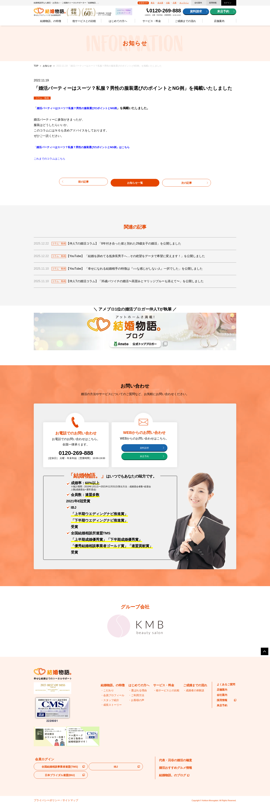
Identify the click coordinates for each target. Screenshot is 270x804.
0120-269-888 (165, 11)
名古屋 (160, 3)
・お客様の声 (136, 700)
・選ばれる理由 (137, 690)
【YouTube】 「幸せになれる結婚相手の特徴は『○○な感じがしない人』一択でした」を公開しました (139, 267)
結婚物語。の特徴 (50, 21)
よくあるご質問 (226, 684)
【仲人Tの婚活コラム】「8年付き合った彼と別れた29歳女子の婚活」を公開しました (128, 242)
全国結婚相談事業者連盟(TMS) (60, 766)
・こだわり (107, 690)
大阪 (168, 3)
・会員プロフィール (112, 695)
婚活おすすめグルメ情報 (175, 768)
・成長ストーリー (111, 705)
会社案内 (198, 3)
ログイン (227, 3)
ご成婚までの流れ (185, 21)
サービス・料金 (151, 21)
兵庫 (174, 3)
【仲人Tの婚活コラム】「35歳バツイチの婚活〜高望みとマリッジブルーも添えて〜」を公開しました (139, 280)
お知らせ (47, 65)
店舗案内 (219, 21)
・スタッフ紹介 (110, 700)
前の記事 (83, 181)
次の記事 (187, 181)
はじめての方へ (118, 21)
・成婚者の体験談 (193, 690)
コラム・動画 (42, 98)
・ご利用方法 (136, 695)
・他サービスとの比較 (166, 690)
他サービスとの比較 (84, 21)
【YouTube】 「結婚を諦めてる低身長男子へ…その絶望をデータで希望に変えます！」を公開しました (140, 255)
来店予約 (223, 11)
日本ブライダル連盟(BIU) (60, 775)
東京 (152, 3)
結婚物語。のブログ (174, 775)
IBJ (116, 766)
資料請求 (196, 11)
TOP (36, 65)
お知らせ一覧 (135, 181)
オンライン (184, 3)
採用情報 (213, 3)
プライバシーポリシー (43, 800)
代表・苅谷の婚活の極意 (175, 760)
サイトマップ (60, 800)
